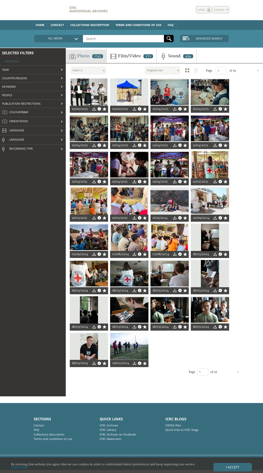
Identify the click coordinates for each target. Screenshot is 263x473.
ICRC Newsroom (110, 439)
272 (148, 56)
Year (5, 70)
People (7, 95)
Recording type (17, 148)
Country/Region (14, 78)
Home (40, 25)
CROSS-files (173, 425)
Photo (86, 56)
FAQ (170, 25)
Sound (176, 56)
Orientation (15, 121)
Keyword (9, 87)
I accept (232, 467)
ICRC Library (108, 430)
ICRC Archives (109, 425)
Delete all (12, 61)
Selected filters (18, 52)
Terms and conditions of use (138, 25)
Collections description (89, 25)
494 (188, 56)
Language (13, 130)
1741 (97, 56)
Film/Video (131, 56)
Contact (57, 25)
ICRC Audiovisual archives (88, 9)
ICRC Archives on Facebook (118, 434)
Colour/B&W (15, 112)
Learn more (19, 467)
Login (201, 9)
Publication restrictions (21, 103)
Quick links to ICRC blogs (182, 430)
